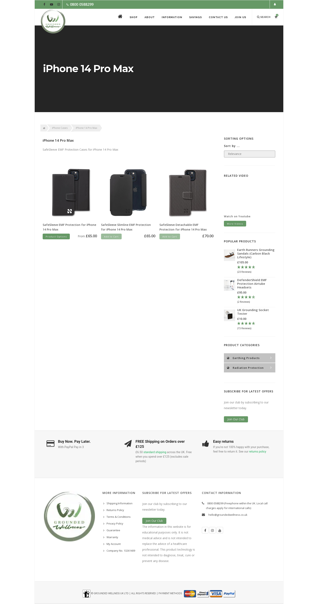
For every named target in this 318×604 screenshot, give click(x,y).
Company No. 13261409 (121, 550)
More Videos (235, 223)
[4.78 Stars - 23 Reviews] (256, 270)
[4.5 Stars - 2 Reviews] (256, 300)
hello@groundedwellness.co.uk (227, 515)
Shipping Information (119, 503)
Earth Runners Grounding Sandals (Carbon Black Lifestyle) (256, 253)
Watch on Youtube (237, 216)
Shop (134, 17)
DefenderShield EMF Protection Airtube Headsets (252, 283)
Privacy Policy (115, 523)
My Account (114, 544)
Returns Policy (115, 510)
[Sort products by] (250, 154)
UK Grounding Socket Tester (253, 312)
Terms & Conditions (119, 517)
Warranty (112, 537)
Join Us (240, 17)
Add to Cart (111, 236)
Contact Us (218, 17)
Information (172, 17)
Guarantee (113, 530)
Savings (195, 17)
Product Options (56, 236)
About (150, 17)
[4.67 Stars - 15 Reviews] (256, 326)
